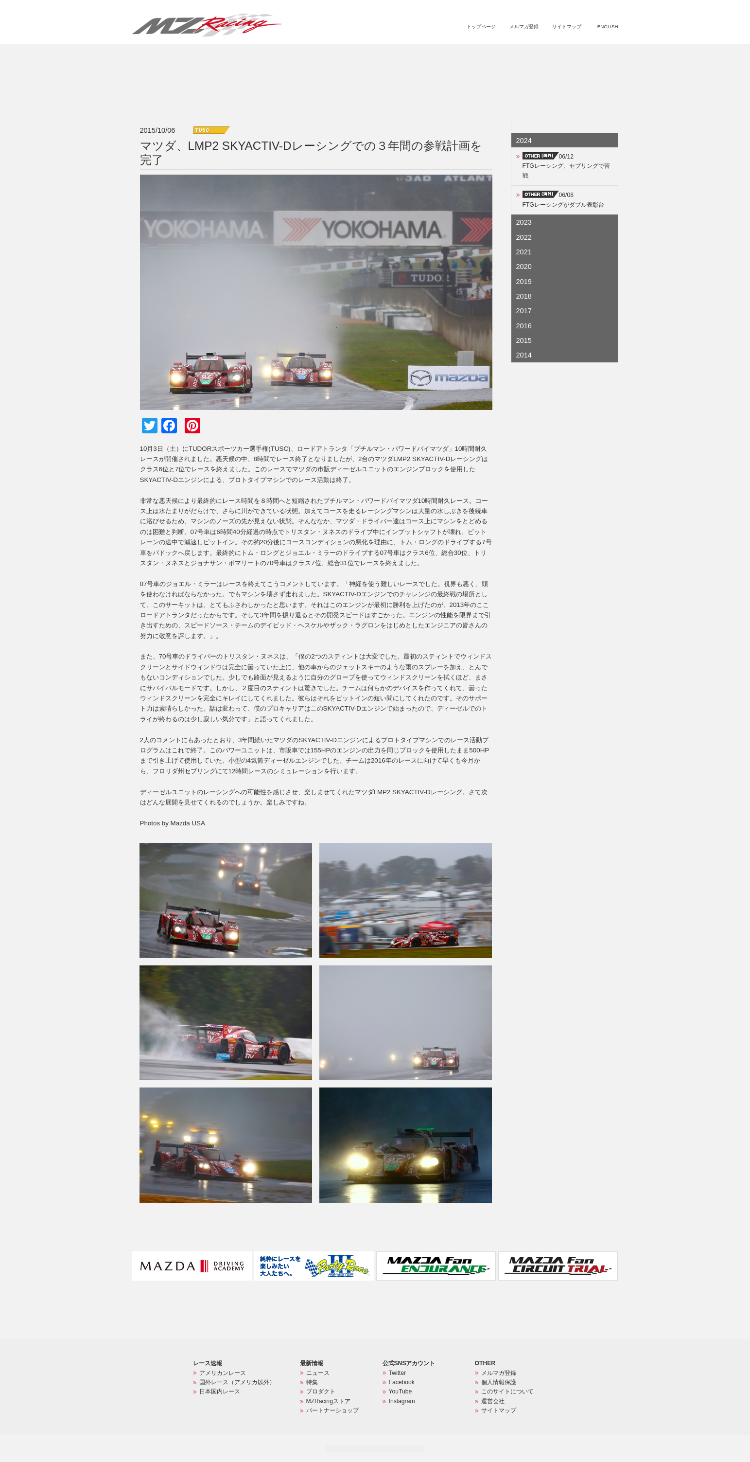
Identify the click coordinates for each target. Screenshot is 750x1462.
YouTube (400, 1391)
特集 (431, 56)
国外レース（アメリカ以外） (237, 1382)
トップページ (481, 26)
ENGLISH (607, 26)
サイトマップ (566, 26)
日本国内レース (219, 1391)
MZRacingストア (515, 56)
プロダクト (464, 56)
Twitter (397, 1373)
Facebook (402, 1382)
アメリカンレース (222, 1373)
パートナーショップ (577, 56)
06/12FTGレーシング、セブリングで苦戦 (566, 166)
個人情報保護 (498, 1382)
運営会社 (493, 1401)
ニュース (403, 56)
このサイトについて (507, 1391)
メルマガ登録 (524, 26)
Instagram (402, 1401)
